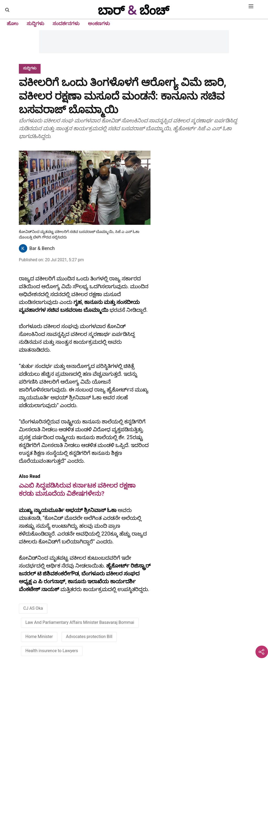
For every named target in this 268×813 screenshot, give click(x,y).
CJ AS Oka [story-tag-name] (33, 608)
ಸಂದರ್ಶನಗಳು (66, 23)
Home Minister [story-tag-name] (39, 636)
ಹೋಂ (12, 23)
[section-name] (30, 68)
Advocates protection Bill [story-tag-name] (89, 636)
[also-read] (84, 485)
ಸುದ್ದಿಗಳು (35, 23)
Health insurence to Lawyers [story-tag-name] (51, 650)
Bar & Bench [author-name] (42, 248)
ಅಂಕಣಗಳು (99, 23)
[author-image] (23, 248)
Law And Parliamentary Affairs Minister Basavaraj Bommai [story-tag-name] (79, 622)
